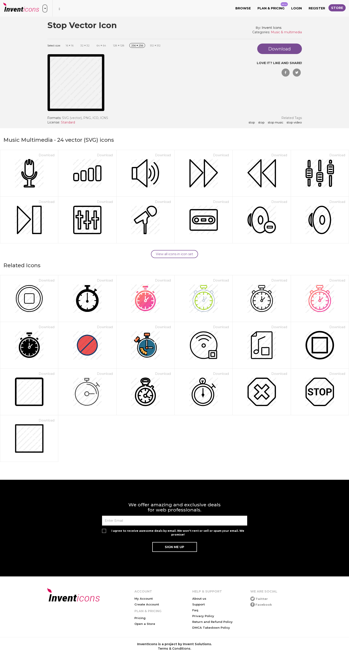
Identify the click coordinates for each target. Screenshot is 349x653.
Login (296, 8)
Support (198, 604)
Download (46, 155)
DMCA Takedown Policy (211, 627)
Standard (68, 122)
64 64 (101, 45)
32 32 (85, 45)
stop (261, 122)
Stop (252, 122)
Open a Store (144, 624)
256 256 (137, 45)
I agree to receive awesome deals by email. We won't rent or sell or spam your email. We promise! (177, 532)
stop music (275, 122)
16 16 (69, 45)
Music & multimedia (286, 32)
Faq (195, 610)
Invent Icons (271, 28)
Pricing (140, 618)
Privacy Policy (203, 616)
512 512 (155, 45)
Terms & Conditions (174, 649)
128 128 (118, 45)
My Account (143, 598)
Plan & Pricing (272, 6)
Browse (243, 8)
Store (337, 8)
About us (199, 598)
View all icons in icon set (174, 254)
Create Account (146, 604)
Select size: (54, 45)
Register (317, 8)
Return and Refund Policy (212, 622)
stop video (294, 122)
